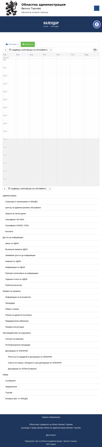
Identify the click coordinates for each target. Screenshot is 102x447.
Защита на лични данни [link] (15, 213)
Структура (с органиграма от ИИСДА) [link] (21, 202)
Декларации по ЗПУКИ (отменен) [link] (22, 369)
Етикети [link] (28, 44)
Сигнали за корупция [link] (14, 339)
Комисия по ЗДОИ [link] (13, 261)
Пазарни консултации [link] (14, 327)
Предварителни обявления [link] (17, 321)
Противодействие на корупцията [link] (17, 333)
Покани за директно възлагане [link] (18, 315)
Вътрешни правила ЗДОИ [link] (16, 249)
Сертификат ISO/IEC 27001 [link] (17, 225)
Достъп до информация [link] (13, 237)
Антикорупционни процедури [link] (17, 345)
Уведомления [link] (11, 387)
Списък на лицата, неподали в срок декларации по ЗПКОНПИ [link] (34, 363)
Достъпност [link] (51, 435)
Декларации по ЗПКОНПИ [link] (16, 351)
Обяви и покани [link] (12, 309)
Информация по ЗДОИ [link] (15, 267)
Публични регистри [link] (13, 285)
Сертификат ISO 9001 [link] (14, 219)
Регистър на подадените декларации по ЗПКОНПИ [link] (30, 357)
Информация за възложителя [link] (18, 297)
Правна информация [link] (51, 417)
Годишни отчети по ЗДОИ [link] (16, 279)
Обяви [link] (5, 375)
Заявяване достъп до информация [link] (20, 255)
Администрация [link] (9, 196)
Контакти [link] (9, 231)
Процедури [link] (10, 303)
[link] (96, 24)
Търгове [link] (8, 393)
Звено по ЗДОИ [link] (12, 243)
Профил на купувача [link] (11, 291)
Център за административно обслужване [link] (23, 208)
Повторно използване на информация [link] (21, 273)
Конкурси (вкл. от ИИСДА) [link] (16, 399)
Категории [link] (12, 44)
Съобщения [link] (10, 381)
